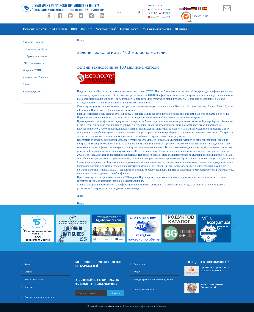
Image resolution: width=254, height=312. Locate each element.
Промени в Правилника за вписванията (215, 269)
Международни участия (157, 29)
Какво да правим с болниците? (212, 286)
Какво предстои (32, 91)
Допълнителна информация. (137, 306)
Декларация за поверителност (38, 297)
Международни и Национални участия (151, 279)
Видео (26, 84)
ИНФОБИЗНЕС (81, 28)
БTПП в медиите (33, 63)
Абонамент (115, 293)
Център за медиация (142, 289)
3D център (181, 29)
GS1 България (58, 29)
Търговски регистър (35, 29)
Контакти (27, 287)
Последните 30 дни (37, 49)
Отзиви (26, 271)
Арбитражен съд (105, 28)
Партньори (137, 264)
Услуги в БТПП (32, 70)
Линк (80, 195)
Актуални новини (33, 41)
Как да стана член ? (33, 279)
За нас (26, 264)
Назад (80, 40)
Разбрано (161, 306)
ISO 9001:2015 (194, 16)
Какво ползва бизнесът (36, 77)
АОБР (135, 271)
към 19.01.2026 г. (156, 5)
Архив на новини (36, 56)
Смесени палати (129, 29)
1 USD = (159, 9)
